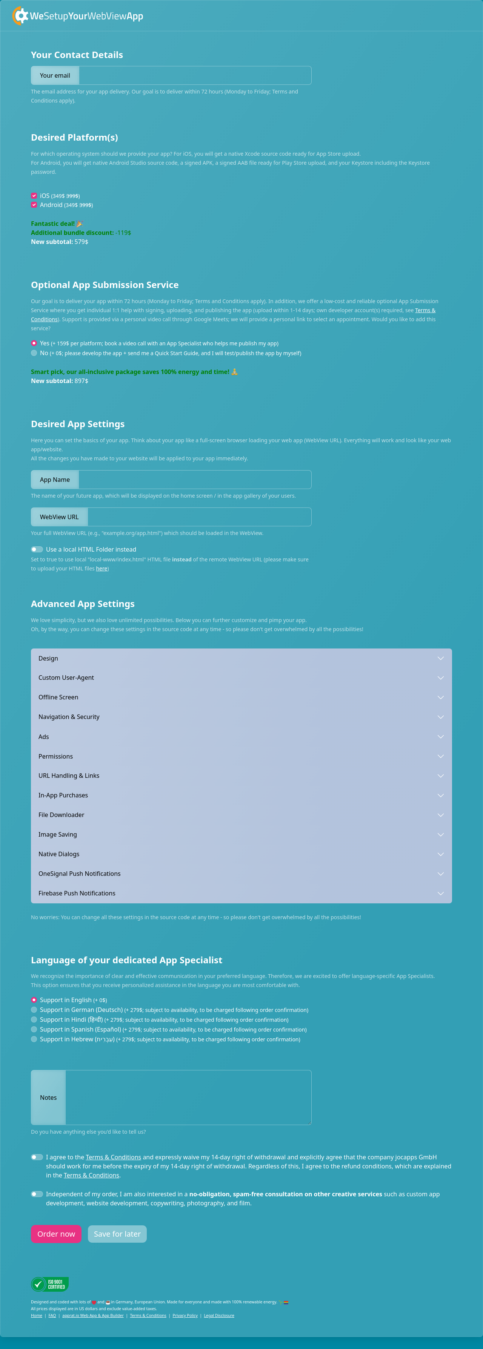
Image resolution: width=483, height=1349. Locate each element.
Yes (159, 343)
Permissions (55, 756)
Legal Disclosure (219, 1315)
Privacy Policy (185, 1315)
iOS (60, 196)
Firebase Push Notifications (76, 893)
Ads (43, 736)
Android (66, 205)
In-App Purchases (63, 795)
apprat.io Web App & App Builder (92, 1315)
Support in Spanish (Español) (173, 1029)
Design (48, 658)
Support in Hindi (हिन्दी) (164, 1019)
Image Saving (57, 834)
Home (36, 1315)
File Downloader (61, 815)
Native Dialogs (58, 854)
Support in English (73, 1000)
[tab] (241, 658)
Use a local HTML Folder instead (91, 549)
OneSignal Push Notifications (79, 873)
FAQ (52, 1315)
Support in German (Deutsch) (174, 1010)
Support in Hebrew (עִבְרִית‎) (170, 1039)
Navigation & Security (69, 717)
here (101, 568)
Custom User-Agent (66, 677)
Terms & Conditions (113, 1157)
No (170, 353)
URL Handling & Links (68, 775)
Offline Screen (58, 697)
